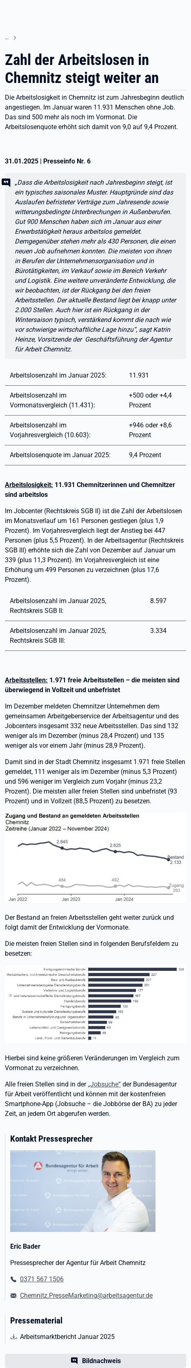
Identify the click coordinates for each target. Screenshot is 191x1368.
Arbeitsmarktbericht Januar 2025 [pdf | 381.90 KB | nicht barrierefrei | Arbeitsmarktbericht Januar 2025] (67, 1336)
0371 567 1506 (42, 1279)
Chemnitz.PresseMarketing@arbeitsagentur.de (86, 1295)
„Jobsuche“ (104, 1084)
